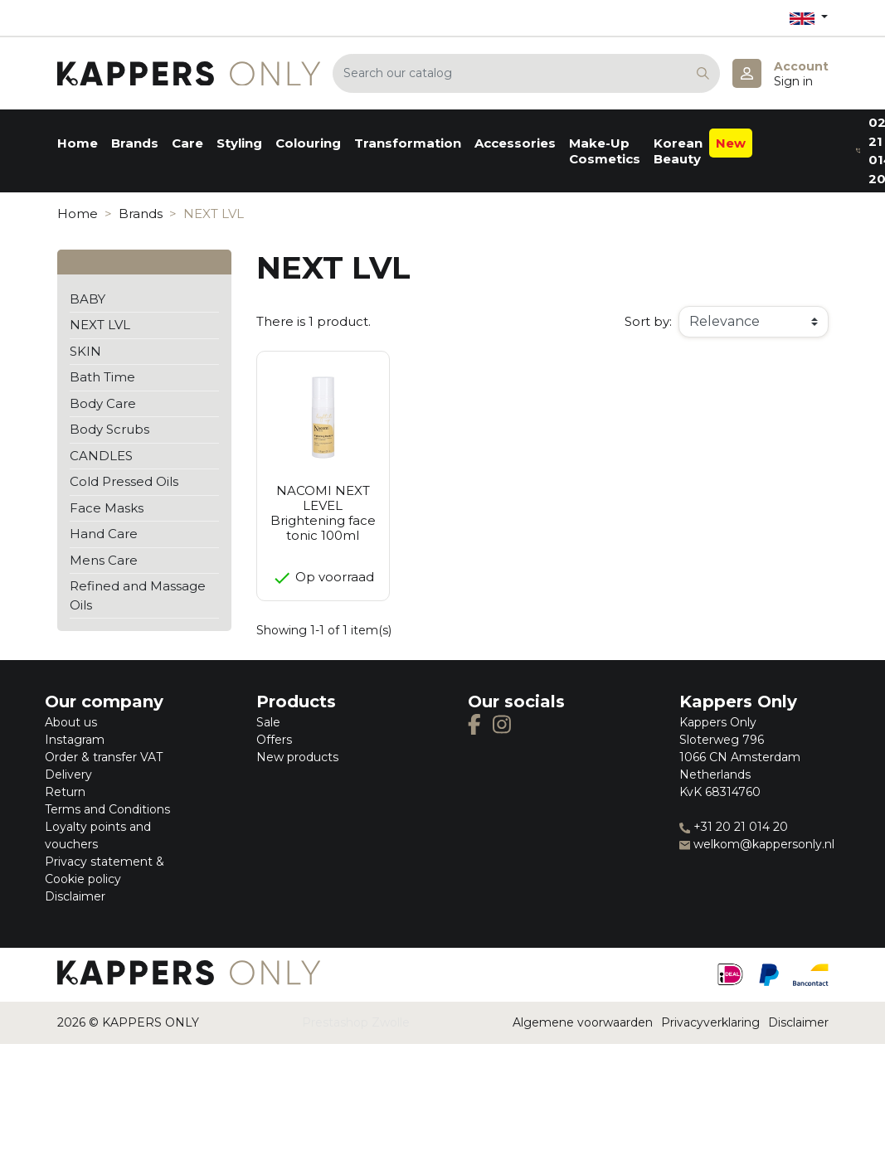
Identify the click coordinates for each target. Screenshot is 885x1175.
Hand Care (104, 533)
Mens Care (104, 560)
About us (71, 722)
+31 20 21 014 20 (733, 826)
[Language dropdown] (809, 17)
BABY (87, 299)
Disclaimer (75, 896)
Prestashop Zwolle (356, 1022)
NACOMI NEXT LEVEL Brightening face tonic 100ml (323, 513)
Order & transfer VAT (104, 757)
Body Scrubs (109, 429)
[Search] (526, 73)
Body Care (103, 403)
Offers (274, 739)
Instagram (75, 739)
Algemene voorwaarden (583, 1022)
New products (297, 757)
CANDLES (101, 456)
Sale (268, 722)
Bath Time (102, 377)
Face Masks (106, 508)
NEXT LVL (100, 325)
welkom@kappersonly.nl (756, 844)
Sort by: (648, 321)
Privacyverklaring (710, 1022)
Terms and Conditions (107, 809)
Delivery (68, 774)
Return (65, 791)
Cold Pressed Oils (124, 481)
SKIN (85, 351)
